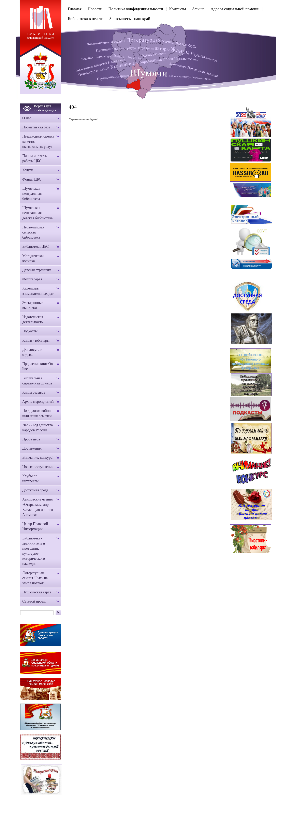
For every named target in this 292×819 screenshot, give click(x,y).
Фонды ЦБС (31, 179)
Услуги (27, 170)
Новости (95, 9)
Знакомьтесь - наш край (130, 18)
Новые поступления (37, 467)
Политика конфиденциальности (135, 9)
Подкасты (30, 331)
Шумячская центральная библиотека (32, 193)
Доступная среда (35, 490)
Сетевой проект (34, 601)
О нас (26, 118)
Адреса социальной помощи (234, 9)
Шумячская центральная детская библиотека (37, 213)
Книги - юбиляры (35, 340)
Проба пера (31, 439)
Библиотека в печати (85, 18)
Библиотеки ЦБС (35, 246)
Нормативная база (36, 127)
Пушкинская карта (36, 592)
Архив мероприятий (38, 401)
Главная (75, 9)
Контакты (177, 9)
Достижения (32, 448)
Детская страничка (37, 270)
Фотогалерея (32, 279)
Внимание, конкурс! (38, 457)
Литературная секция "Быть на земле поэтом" (35, 578)
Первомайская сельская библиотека (33, 232)
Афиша (198, 9)
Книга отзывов (33, 392)
